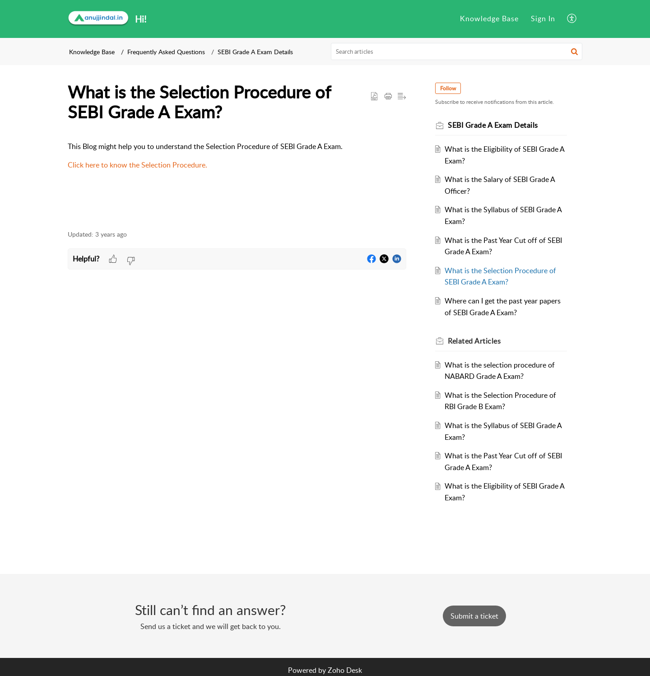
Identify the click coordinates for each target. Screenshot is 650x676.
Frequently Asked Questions (166, 51)
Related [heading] (474, 341)
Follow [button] (448, 88)
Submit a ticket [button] (474, 616)
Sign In (543, 18)
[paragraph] (237, 156)
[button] (572, 19)
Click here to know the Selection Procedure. (137, 165)
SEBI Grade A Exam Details (255, 51)
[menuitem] (489, 19)
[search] (457, 51)
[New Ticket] (474, 616)
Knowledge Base (489, 18)
